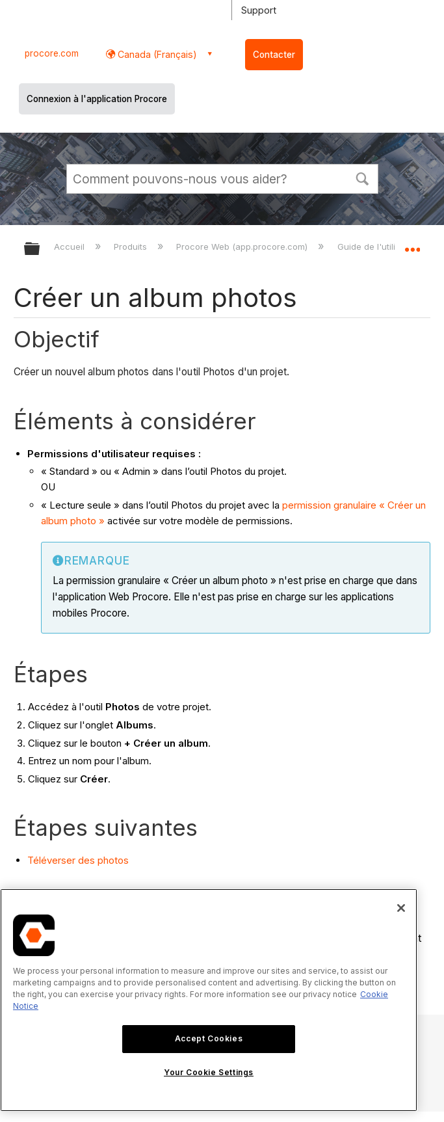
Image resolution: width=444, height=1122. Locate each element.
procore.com (52, 53)
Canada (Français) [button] (156, 54)
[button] (362, 177)
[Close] (401, 908)
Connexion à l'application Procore (97, 99)
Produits (132, 246)
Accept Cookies (208, 1038)
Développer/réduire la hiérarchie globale (40, 249)
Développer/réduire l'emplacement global (412, 244)
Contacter (274, 54)
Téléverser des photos (78, 860)
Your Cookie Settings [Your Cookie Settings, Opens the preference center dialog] (209, 1072)
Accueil (70, 246)
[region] (208, 1000)
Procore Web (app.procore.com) (243, 246)
